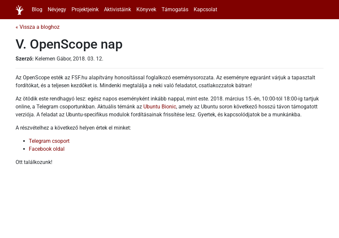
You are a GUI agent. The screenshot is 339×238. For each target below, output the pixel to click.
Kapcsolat (205, 9)
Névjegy (57, 9)
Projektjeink (85, 9)
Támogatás (175, 9)
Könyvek (146, 9)
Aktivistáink (117, 9)
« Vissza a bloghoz (38, 27)
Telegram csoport (49, 141)
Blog (37, 9)
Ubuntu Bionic (159, 106)
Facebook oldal (47, 149)
